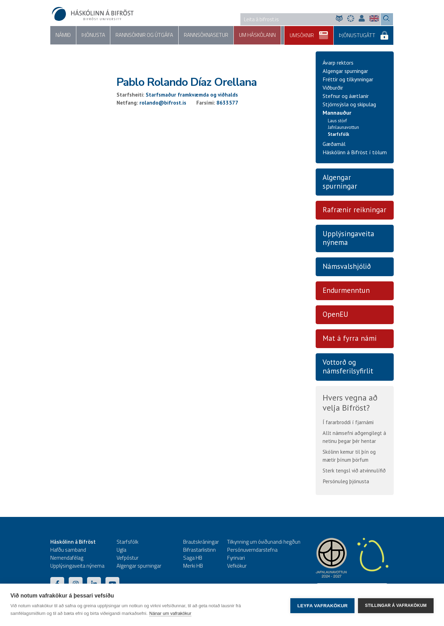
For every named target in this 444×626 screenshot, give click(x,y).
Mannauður (337, 112)
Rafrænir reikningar (354, 210)
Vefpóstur (127, 558)
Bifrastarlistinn (199, 550)
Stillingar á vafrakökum (396, 604)
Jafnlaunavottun (343, 128)
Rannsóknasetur (191, 35)
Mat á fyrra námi (350, 338)
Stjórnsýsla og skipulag (349, 104)
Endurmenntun (346, 291)
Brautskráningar (201, 542)
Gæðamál (334, 144)
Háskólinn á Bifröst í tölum (355, 152)
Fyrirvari (236, 558)
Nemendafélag (66, 558)
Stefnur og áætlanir (346, 96)
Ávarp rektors (338, 62)
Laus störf (337, 121)
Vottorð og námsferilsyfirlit (348, 367)
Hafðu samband (68, 550)
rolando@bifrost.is (162, 103)
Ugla (121, 550)
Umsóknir (316, 33)
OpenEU (335, 314)
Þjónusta (88, 35)
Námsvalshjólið (347, 267)
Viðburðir (333, 87)
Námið (61, 35)
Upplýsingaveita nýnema (348, 239)
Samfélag (276, 35)
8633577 (227, 103)
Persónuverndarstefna (252, 550)
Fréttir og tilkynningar (348, 79)
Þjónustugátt (366, 33)
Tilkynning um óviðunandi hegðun (263, 542)
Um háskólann (238, 35)
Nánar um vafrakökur (170, 613)
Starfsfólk (338, 135)
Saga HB (192, 558)
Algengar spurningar (345, 71)
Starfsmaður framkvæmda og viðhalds (192, 95)
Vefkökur (237, 566)
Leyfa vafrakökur (322, 605)
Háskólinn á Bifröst (73, 542)
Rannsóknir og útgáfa (134, 35)
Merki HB (193, 566)
